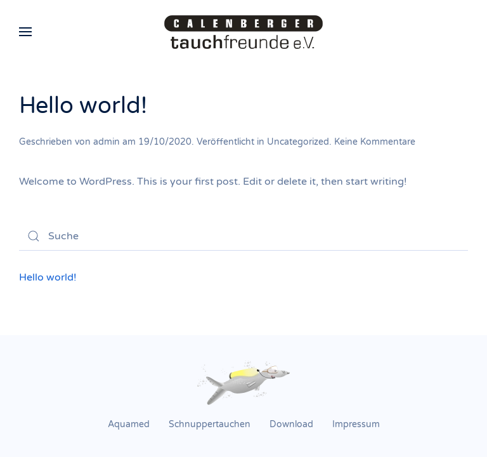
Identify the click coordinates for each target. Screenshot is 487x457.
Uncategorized (298, 141)
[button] (25, 31)
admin (106, 141)
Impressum (356, 424)
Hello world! (83, 105)
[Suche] (243, 236)
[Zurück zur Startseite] (243, 31)
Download (291, 424)
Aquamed (129, 424)
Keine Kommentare (374, 141)
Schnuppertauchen (209, 424)
